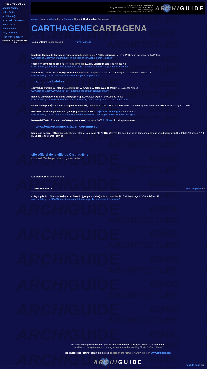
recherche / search (13, 36)
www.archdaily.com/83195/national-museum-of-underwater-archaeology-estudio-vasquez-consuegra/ (83, 114)
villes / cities (9, 12)
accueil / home (11, 8)
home (43, 19)
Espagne (68, 19)
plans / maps (10, 28)
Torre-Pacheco (83, 42)
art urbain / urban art (14, 20)
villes (52, 19)
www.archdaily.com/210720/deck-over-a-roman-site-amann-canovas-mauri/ (70, 90)
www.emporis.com (161, 352)
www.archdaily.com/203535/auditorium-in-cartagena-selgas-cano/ (65, 75)
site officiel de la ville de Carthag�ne (59, 154)
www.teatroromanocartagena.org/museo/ (67, 126)
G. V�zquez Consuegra (107, 111)
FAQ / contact (10, 32)
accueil (35, 19)
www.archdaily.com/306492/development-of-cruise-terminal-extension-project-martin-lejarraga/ (79, 66)
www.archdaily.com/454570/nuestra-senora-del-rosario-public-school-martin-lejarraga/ (75, 199)
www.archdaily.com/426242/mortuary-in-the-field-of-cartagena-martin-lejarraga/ (72, 58)
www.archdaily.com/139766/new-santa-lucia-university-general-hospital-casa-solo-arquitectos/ (79, 99)
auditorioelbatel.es (50, 81)
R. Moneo (108, 120)
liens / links (9, 24)
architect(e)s (9, 16)
